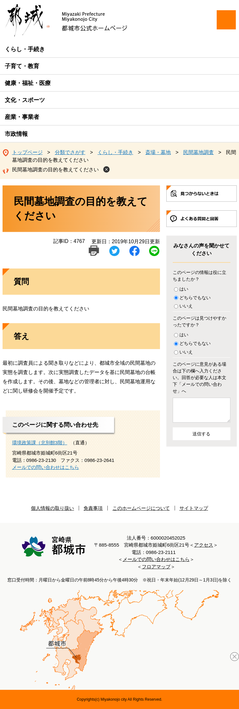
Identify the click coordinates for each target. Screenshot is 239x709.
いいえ (186, 305)
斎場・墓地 (158, 152)
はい (183, 289)
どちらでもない (195, 297)
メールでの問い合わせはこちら (45, 467)
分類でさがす (70, 152)
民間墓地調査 (198, 152)
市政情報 (16, 134)
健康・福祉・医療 (28, 83)
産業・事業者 (22, 117)
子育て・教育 (22, 66)
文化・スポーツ (25, 100)
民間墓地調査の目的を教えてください (55, 169)
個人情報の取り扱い (52, 508)
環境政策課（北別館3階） (39, 442)
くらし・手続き (25, 49)
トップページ (27, 152)
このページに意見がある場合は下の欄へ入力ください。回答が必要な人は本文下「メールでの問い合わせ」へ (199, 377)
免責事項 (93, 508)
